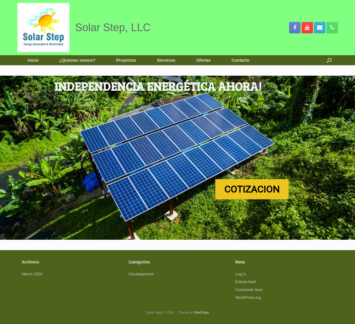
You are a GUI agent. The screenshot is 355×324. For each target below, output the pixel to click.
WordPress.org (248, 297)
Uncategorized (140, 274)
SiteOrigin (201, 312)
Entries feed (245, 281)
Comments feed (248, 290)
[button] (329, 60)
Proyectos (126, 60)
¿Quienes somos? (77, 60)
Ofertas (203, 60)
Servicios (166, 60)
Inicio (33, 60)
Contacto (240, 60)
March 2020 (32, 274)
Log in (240, 274)
